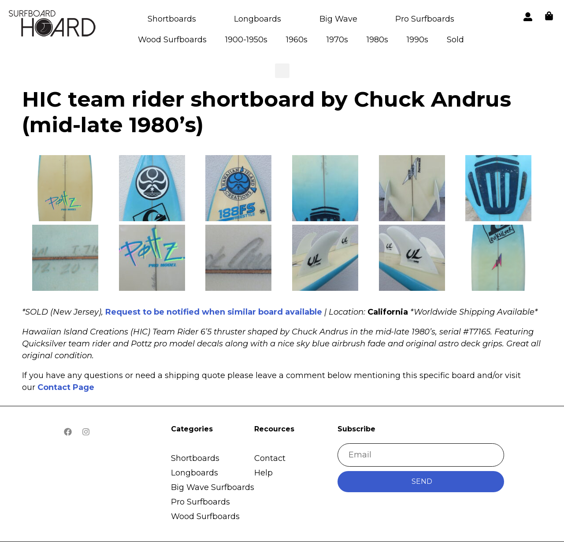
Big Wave (338, 19)
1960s (297, 40)
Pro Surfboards (424, 19)
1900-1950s (246, 40)
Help (263, 473)
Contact (270, 458)
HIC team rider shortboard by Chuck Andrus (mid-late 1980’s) (266, 111)
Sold (455, 40)
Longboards (257, 19)
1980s (377, 40)
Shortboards (172, 19)
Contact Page (65, 387)
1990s (417, 40)
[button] (53, 25)
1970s (337, 40)
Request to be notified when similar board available (213, 312)
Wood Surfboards (172, 40)
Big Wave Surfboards (212, 487)
